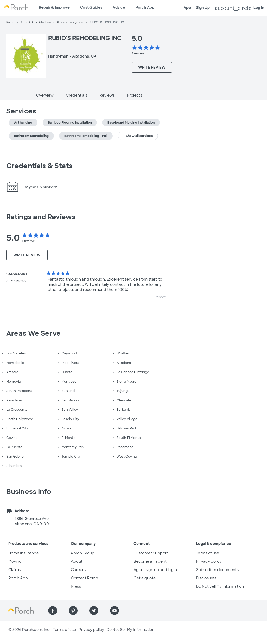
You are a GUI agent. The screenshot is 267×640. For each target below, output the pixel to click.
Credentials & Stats (39, 165)
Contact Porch (84, 578)
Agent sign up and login (155, 569)
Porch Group (82, 553)
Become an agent (150, 561)
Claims (14, 569)
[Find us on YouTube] (114, 610)
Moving (15, 561)
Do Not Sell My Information (220, 586)
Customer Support (151, 553)
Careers (78, 569)
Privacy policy (209, 561)
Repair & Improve (54, 7)
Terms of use (207, 553)
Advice (119, 7)
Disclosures (206, 578)
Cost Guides (91, 7)
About (76, 561)
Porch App (145, 7)
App (187, 7)
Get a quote (145, 578)
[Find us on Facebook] (52, 610)
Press (76, 586)
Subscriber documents (217, 569)
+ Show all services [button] (138, 136)
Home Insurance (23, 553)
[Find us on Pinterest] (73, 610)
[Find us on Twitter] (93, 610)
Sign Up (203, 7)
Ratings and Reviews (41, 216)
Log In (239, 7)
